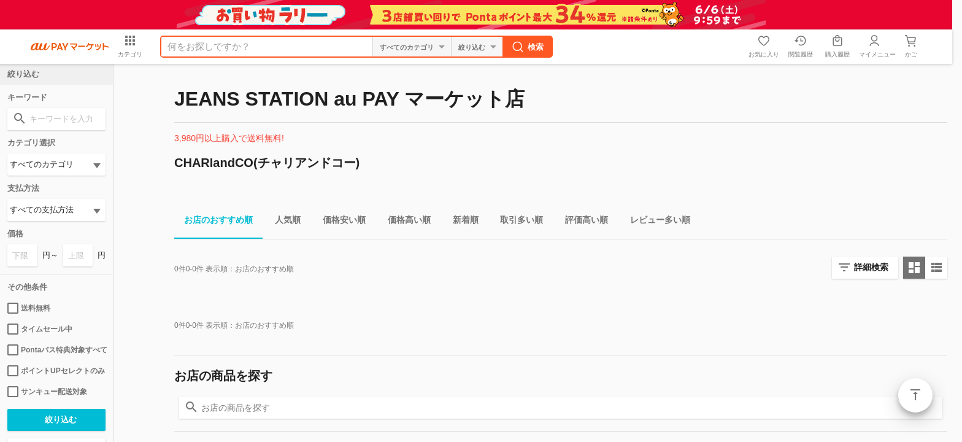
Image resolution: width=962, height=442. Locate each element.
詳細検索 (871, 267)
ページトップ (915, 395)
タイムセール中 (39, 329)
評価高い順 (581, 222)
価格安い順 (339, 222)
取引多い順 (516, 222)
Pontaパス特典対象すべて (56, 349)
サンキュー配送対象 (47, 391)
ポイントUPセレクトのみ (56, 370)
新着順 (461, 222)
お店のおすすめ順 (213, 222)
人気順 (283, 222)
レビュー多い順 (655, 222)
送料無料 (28, 308)
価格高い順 (404, 222)
